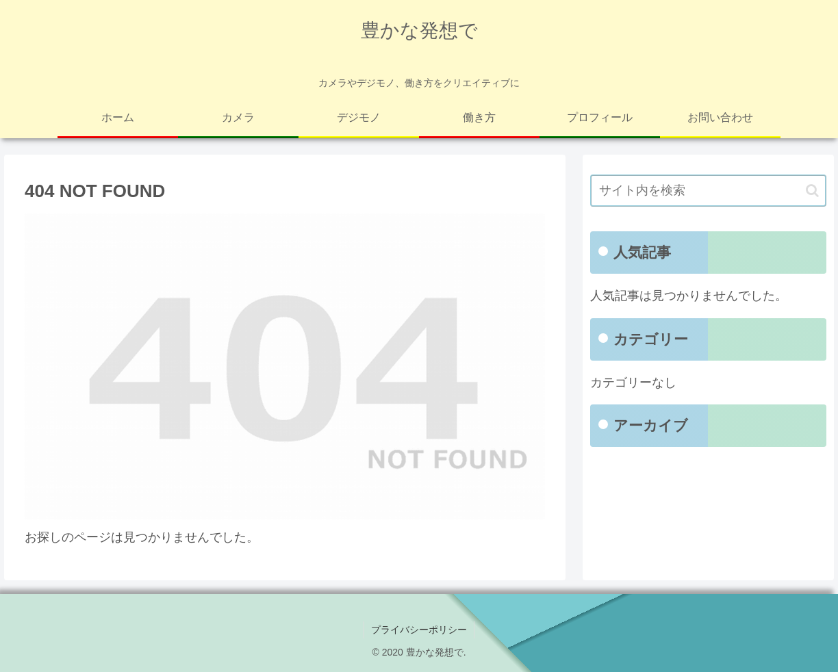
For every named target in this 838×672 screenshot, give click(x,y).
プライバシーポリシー (419, 629)
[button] (812, 190)
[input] (708, 191)
